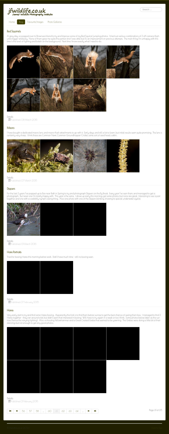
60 (49, 411)
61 (56, 411)
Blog (21, 22)
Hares (10, 310)
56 (23, 411)
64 (77, 411)
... (43, 411)
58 (37, 411)
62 (63, 411)
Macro (10, 127)
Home (12, 22)
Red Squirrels (14, 31)
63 (70, 411)
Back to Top (157, 428)
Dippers (11, 188)
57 (30, 411)
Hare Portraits (14, 252)
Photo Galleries (55, 22)
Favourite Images (35, 22)
